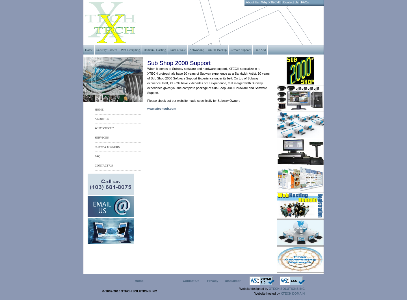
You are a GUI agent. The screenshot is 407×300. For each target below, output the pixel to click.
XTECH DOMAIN (292, 293)
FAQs (305, 2)
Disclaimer (233, 280)
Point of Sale (178, 49)
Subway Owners (107, 146)
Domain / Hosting (155, 49)
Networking (196, 49)
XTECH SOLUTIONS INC (287, 288)
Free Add (260, 49)
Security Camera (106, 49)
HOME (99, 109)
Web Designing (130, 49)
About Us (252, 2)
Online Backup (217, 49)
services (102, 137)
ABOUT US (102, 118)
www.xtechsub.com (161, 108)
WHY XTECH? (104, 128)
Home (89, 49)
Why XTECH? (270, 2)
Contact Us (290, 2)
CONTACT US (104, 165)
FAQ (97, 156)
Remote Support (240, 49)
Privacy (212, 280)
